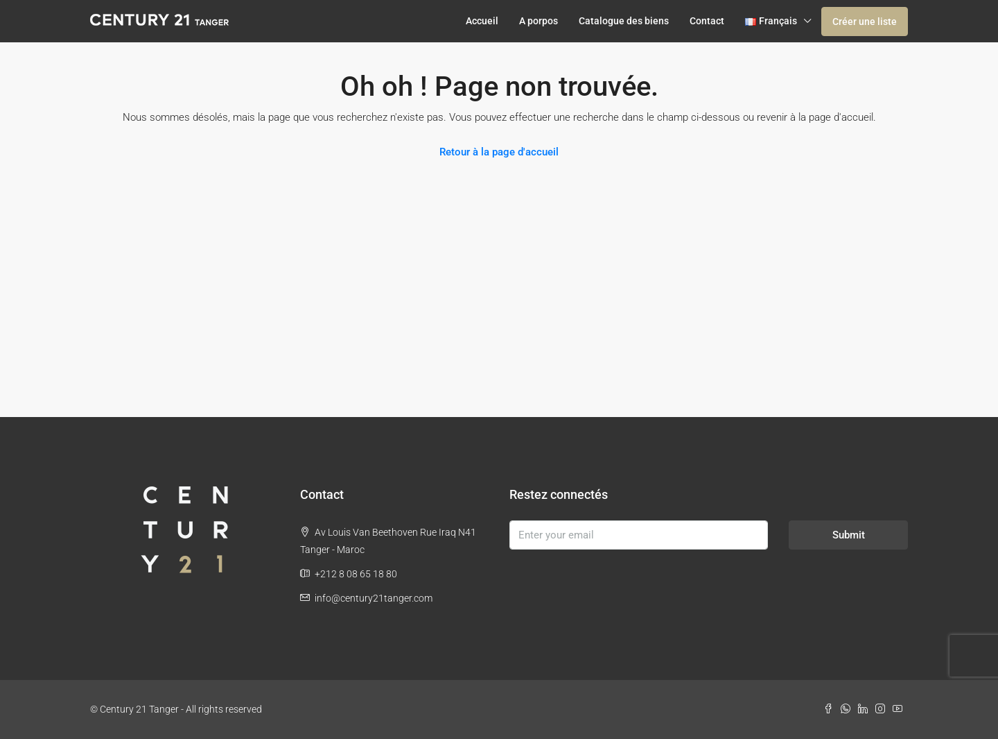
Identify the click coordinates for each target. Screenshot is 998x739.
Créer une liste (864, 21)
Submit (848, 535)
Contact (707, 20)
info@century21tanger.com (373, 598)
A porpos (538, 20)
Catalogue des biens (624, 20)
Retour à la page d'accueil (499, 152)
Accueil (482, 20)
